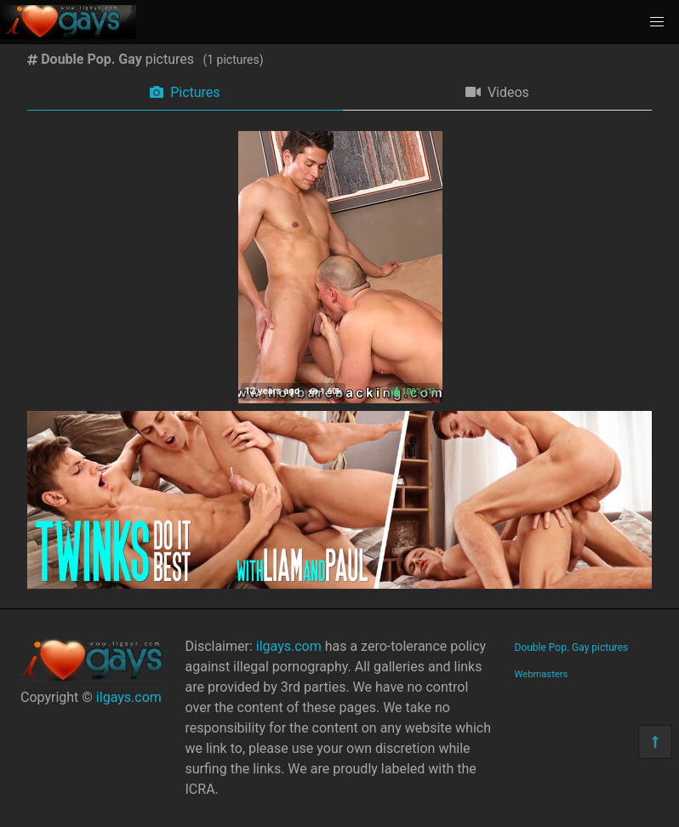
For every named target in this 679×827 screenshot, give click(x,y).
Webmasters (541, 674)
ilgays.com (129, 697)
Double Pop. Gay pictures (572, 647)
